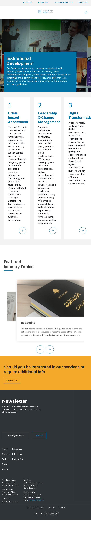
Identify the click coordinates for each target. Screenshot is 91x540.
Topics (5, 464)
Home (5, 449)
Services (6, 454)
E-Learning (27, 3)
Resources (17, 449)
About (5, 469)
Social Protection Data (64, 3)
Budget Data (43, 3)
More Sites (83, 3)
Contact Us (11, 388)
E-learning (17, 454)
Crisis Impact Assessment (18, 117)
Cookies (62, 507)
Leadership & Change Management (49, 117)
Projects (6, 459)
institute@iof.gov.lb (36, 500)
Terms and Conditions (35, 507)
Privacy (51, 507)
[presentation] (24, 423)
